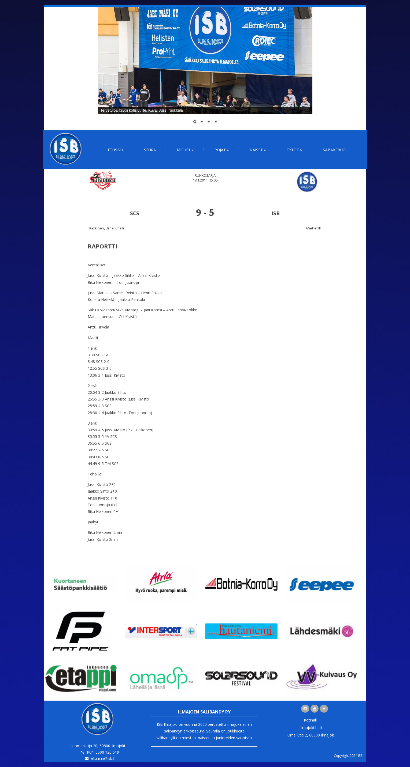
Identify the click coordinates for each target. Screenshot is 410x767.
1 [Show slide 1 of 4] (195, 122)
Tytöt (294, 149)
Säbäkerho (334, 149)
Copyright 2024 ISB (348, 755)
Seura (150, 149)
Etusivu (115, 149)
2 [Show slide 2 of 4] (202, 122)
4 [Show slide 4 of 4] (216, 122)
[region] (205, 68)
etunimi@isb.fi (103, 758)
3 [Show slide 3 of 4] (209, 122)
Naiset (258, 149)
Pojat (222, 149)
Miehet (185, 149)
